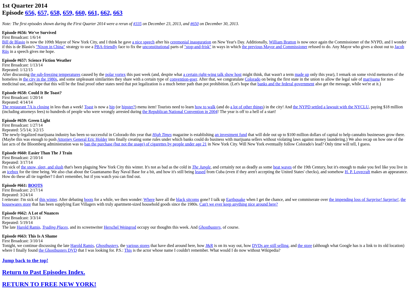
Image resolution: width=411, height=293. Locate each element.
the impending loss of (363, 199)
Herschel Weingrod (120, 227)
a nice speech (143, 42)
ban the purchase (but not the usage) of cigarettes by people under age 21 (145, 144)
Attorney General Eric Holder (82, 139)
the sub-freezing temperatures (55, 74)
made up (302, 74)
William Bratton (282, 42)
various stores (137, 245)
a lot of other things (246, 107)
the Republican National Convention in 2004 (180, 111)
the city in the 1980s (40, 79)
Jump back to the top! (25, 260)
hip (112, 107)
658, (55, 12)
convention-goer (183, 79)
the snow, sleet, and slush (42, 167)
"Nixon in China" (50, 46)
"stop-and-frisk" (197, 46)
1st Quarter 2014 (24, 5)
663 (117, 12)
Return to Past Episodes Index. (43, 272)
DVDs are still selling (270, 245)
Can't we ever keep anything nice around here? (238, 204)
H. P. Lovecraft (357, 172)
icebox (12, 172)
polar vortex (115, 74)
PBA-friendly (105, 46)
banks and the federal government (285, 84)
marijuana (371, 79)
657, (42, 12)
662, (105, 12)
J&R (209, 245)
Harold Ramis (82, 245)
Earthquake (235, 199)
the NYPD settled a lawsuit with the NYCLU (331, 107)
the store (305, 245)
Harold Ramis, (29, 227)
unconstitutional (155, 46)
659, (68, 12)
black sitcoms (187, 199)
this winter (48, 199)
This (128, 250)
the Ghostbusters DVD (58, 250)
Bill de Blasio (13, 42)
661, (93, 12)
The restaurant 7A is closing (25, 107)
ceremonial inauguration (190, 42)
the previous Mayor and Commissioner (274, 46)
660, (80, 12)
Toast (88, 107)
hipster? (128, 107)
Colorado (253, 79)
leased (200, 172)
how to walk (205, 107)
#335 (137, 23)
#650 (194, 23)
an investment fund (231, 134)
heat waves (282, 167)
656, (30, 12)
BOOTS (35, 185)
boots (88, 199)
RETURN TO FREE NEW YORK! (49, 284)
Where (149, 199)
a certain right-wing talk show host (212, 74)
